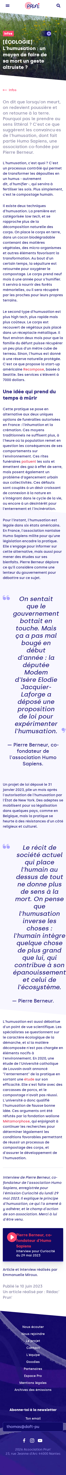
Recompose (33, 369)
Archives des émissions (33, 1390)
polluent (28, 461)
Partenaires (33, 1369)
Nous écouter (33, 1327)
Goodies (33, 1362)
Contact (33, 1348)
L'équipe (33, 1355)
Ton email (33, 1418)
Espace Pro (33, 1376)
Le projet (33, 1341)
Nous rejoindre (33, 1334)
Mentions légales (33, 1383)
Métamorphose (16, 1121)
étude (29, 1079)
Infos (8, 33)
